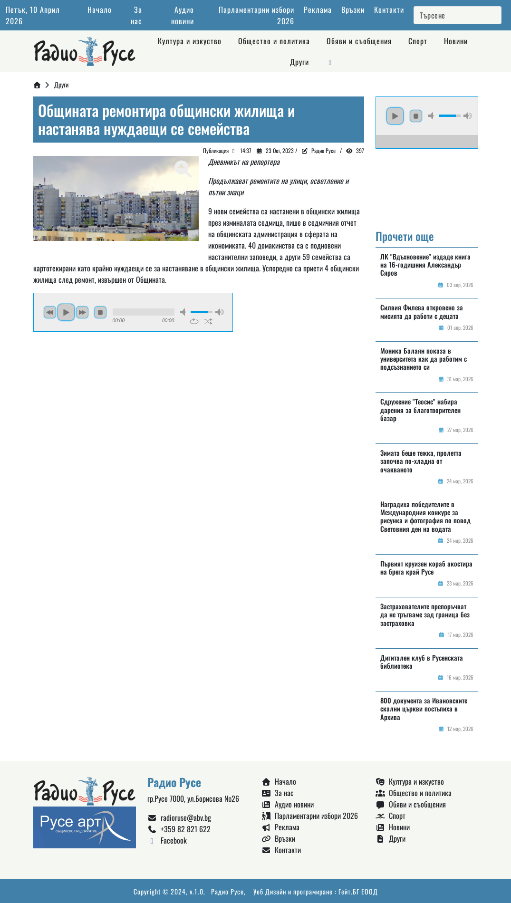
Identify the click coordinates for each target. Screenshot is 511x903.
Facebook (167, 840)
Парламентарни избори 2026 (309, 815)
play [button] (66, 312)
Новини (456, 41)
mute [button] (184, 312)
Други (299, 61)
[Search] (457, 15)
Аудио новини (182, 15)
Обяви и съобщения (359, 41)
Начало (99, 9)
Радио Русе (323, 150)
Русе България (427, 184)
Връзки (353, 9)
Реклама (318, 9)
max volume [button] (219, 312)
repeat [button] (194, 321)
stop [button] (100, 312)
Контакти (389, 9)
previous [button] (50, 312)
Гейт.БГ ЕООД (358, 891)
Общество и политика (274, 41)
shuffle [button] (208, 321)
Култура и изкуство (190, 41)
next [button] (82, 312)
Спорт (417, 41)
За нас (136, 15)
